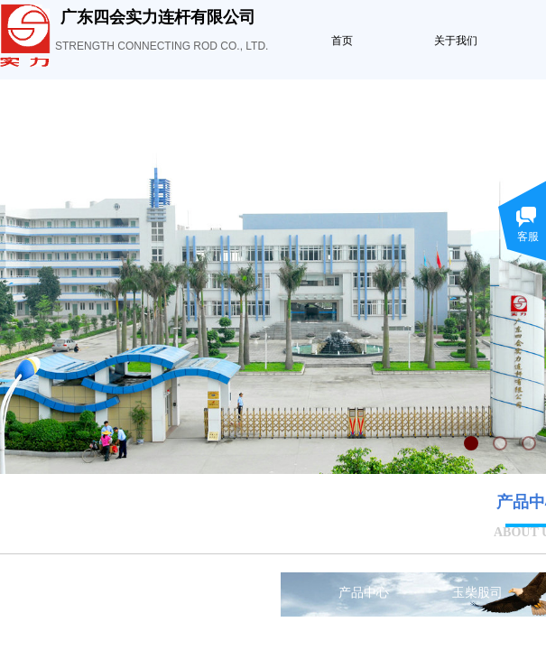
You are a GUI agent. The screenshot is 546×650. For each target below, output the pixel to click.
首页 (342, 40)
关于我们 (455, 40)
